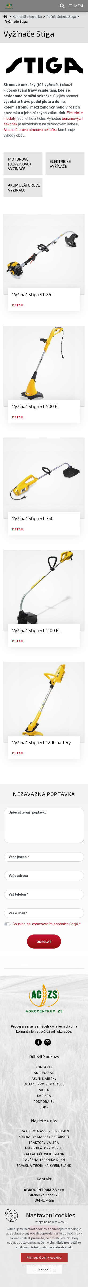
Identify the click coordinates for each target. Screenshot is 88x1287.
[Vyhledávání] (62, 6)
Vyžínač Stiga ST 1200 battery (41, 742)
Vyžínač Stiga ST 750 (33, 518)
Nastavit (44, 1269)
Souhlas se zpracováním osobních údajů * (46, 924)
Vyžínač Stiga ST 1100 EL (36, 630)
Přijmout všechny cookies (44, 1257)
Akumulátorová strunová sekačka (30, 130)
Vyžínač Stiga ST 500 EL (36, 406)
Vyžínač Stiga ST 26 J (33, 294)
